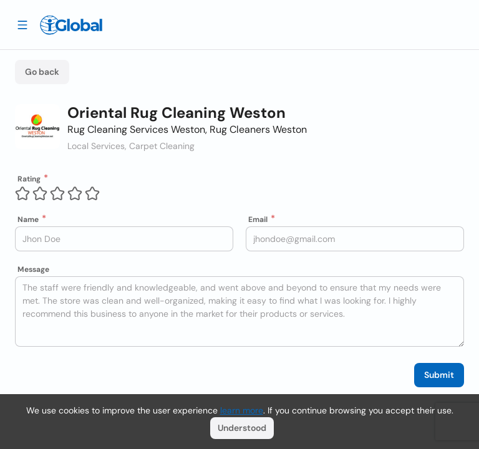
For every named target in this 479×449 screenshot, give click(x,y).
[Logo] (71, 24)
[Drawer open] (22, 24)
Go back (42, 71)
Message (33, 269)
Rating (29, 179)
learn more (241, 410)
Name (28, 219)
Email (258, 219)
